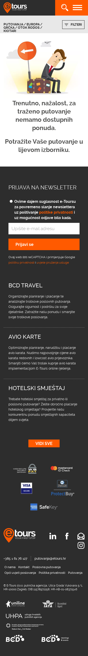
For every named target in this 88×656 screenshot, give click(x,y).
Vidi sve (44, 443)
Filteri (76, 24)
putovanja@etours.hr (50, 558)
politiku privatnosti (21, 262)
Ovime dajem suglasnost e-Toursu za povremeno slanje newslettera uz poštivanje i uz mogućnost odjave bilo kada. (45, 209)
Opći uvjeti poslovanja (20, 573)
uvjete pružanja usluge (53, 262)
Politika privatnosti (52, 573)
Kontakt (24, 567)
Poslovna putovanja (46, 567)
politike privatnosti (56, 212)
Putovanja (13, 24)
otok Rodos (29, 27)
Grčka (9, 27)
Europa (33, 24)
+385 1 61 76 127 (15, 558)
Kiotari (10, 31)
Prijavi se (24, 244)
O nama (9, 567)
